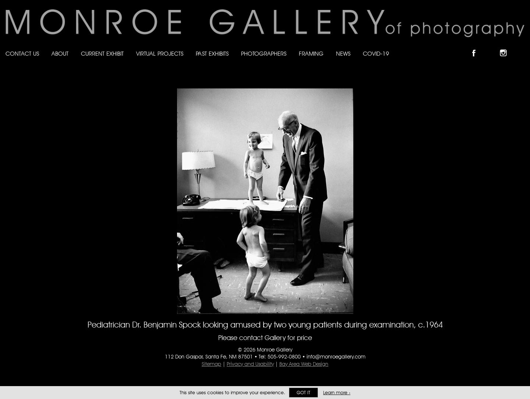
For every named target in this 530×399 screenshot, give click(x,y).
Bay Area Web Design (303, 364)
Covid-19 (376, 53)
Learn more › (336, 392)
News (343, 53)
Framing (311, 53)
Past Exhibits (212, 53)
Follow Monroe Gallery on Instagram (506, 46)
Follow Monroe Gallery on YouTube (521, 46)
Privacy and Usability (250, 364)
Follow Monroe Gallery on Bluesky (492, 46)
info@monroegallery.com (336, 357)
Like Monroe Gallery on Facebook (477, 46)
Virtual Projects (159, 53)
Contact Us (22, 53)
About (60, 53)
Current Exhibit (102, 53)
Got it (303, 392)
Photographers (263, 53)
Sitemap (211, 364)
